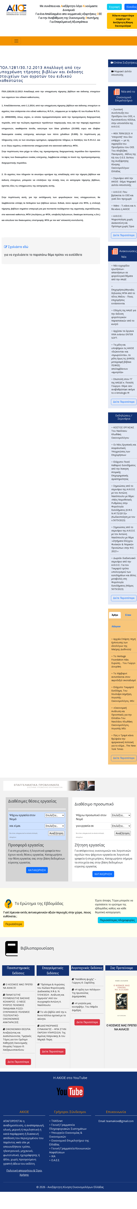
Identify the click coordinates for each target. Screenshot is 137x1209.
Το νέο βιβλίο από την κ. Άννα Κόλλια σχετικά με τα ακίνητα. (52, 1015)
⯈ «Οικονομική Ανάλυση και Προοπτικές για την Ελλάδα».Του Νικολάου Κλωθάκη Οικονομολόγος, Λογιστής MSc (121, 718)
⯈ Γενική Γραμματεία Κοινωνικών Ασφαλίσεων (70, 1150)
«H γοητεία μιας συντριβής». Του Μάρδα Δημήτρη (85, 1007)
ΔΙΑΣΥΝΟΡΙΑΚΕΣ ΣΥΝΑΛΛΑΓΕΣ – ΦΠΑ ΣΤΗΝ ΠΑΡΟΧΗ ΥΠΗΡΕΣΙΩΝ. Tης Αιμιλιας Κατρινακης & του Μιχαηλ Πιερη (51, 1032)
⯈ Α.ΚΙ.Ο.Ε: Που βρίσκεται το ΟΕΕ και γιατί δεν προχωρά (122, 195)
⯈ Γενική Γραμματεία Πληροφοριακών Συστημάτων (68, 1127)
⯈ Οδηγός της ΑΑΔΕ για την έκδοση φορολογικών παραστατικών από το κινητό (123, 317)
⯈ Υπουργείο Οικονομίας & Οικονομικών (65, 1134)
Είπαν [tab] (128, 615)
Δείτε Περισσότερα (123, 235)
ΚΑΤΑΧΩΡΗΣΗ (37, 870)
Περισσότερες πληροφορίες (117, 920)
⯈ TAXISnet (56, 1121)
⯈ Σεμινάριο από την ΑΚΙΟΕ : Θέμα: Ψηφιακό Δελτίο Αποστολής (123, 182)
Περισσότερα (13, 924)
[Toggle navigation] (16, 41)
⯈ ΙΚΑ (52, 1156)
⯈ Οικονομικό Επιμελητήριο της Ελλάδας (69, 1142)
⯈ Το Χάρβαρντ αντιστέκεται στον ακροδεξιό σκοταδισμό (123, 677)
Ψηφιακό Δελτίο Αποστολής (121, 73)
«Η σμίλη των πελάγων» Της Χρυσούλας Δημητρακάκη (86, 993)
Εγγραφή (114, 7)
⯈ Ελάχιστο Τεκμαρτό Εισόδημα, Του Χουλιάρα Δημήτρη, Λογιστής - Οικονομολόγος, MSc (122, 694)
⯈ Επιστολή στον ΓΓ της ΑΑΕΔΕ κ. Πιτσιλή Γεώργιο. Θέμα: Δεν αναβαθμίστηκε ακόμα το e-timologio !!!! (123, 386)
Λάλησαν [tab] (116, 626)
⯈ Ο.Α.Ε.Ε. (54, 1160)
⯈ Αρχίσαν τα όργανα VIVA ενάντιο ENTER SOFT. (122, 334)
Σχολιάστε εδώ (16, 247)
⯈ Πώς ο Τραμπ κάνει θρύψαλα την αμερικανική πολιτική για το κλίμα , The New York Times (123, 742)
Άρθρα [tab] (115, 615)
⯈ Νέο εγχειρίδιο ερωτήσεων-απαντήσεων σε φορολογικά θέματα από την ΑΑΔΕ (122, 272)
